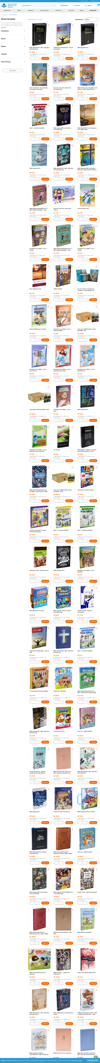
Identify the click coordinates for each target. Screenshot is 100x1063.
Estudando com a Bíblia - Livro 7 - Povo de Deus (38, 370)
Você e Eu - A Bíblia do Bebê (85, 731)
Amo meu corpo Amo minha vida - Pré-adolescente (63, 88)
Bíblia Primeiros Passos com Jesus (86, 811)
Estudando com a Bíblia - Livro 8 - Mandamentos (86, 370)
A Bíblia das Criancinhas (60, 691)
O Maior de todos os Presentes (62, 811)
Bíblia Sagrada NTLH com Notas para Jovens (63, 1013)
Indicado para (8, 10)
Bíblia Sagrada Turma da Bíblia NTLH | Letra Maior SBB (63, 892)
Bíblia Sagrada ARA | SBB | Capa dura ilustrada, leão (39, 732)
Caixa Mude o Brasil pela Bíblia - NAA (39, 409)
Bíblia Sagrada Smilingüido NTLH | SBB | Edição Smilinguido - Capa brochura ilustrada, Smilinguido (63, 249)
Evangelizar (31, 10)
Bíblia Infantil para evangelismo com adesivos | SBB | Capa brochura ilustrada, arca (87, 88)
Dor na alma (57, 449)
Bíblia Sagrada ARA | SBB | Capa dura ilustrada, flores (87, 772)
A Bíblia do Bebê (58, 289)
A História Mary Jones (83, 208)
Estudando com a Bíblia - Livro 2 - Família (38, 249)
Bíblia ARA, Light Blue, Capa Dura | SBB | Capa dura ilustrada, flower (87, 1053)
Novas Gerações (45, 10)
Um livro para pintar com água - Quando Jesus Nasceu (38, 530)
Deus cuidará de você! (35, 289)
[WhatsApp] (64, 5)
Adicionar (45, 58)
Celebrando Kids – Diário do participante (85, 611)
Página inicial (5, 14)
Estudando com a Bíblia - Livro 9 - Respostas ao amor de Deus (38, 450)
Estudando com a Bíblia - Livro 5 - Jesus (62, 410)
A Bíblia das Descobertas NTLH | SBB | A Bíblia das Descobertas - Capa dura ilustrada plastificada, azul (87, 1013)
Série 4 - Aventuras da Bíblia (85, 530)
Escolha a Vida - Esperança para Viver (87, 892)
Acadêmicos (59, 10)
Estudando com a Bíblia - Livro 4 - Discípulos (86, 571)
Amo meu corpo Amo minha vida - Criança (63, 209)
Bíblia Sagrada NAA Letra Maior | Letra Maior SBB (62, 128)
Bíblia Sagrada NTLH (83, 47)
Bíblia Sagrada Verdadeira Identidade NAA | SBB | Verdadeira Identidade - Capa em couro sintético (39, 1053)
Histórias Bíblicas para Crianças (38, 329)
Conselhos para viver (59, 731)
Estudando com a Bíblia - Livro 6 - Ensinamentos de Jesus (62, 370)
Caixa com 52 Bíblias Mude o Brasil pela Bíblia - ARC (87, 329)
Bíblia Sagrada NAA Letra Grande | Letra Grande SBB (39, 892)
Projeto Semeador (94, 1)
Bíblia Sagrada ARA (34, 811)
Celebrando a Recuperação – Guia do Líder (39, 651)
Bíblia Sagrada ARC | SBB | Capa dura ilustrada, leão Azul (63, 169)
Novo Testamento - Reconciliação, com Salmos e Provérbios (39, 88)
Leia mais (3, 27)
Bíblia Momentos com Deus (37, 610)
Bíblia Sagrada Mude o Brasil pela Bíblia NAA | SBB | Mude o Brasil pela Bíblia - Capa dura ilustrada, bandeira (87, 169)
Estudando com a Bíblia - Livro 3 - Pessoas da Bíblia (62, 329)
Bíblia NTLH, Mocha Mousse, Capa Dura (62, 933)
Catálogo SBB (92, 10)
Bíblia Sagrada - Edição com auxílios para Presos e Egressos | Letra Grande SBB (87, 450)
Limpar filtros (12, 70)
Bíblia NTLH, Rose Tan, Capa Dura (62, 1053)
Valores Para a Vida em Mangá (86, 490)
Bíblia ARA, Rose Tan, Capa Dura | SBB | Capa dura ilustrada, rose (62, 772)
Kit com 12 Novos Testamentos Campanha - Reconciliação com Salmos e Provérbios (86, 289)
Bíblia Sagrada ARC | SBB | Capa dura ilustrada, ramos (39, 1013)
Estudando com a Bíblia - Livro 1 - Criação (86, 249)
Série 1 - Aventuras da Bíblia (37, 128)
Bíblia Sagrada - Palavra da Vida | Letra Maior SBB (62, 611)
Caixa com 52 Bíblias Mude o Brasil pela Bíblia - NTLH (63, 490)
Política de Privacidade (76, 1060)
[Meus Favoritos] (76, 5)
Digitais (81, 10)
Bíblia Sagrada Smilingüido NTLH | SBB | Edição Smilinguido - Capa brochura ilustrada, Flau (39, 209)
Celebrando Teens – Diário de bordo (39, 570)
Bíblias (19, 10)
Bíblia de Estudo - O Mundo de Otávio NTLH (61, 973)
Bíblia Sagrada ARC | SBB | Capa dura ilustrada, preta (39, 48)
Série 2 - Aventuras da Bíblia (61, 530)
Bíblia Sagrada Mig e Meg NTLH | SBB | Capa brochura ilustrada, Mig (87, 691)
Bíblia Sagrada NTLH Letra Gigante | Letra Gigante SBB (87, 128)
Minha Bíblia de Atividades (85, 932)
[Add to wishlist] (48, 25)
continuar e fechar (93, 1060)
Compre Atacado (83, 1)
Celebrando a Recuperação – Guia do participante (63, 48)
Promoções (71, 10)
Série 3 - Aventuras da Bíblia (85, 651)
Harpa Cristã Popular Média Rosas (86, 972)
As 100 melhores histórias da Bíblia (39, 691)
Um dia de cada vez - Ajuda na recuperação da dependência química (38, 772)
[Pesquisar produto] (55, 6)
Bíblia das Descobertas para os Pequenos (38, 973)
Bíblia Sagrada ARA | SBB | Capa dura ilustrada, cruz (63, 651)
